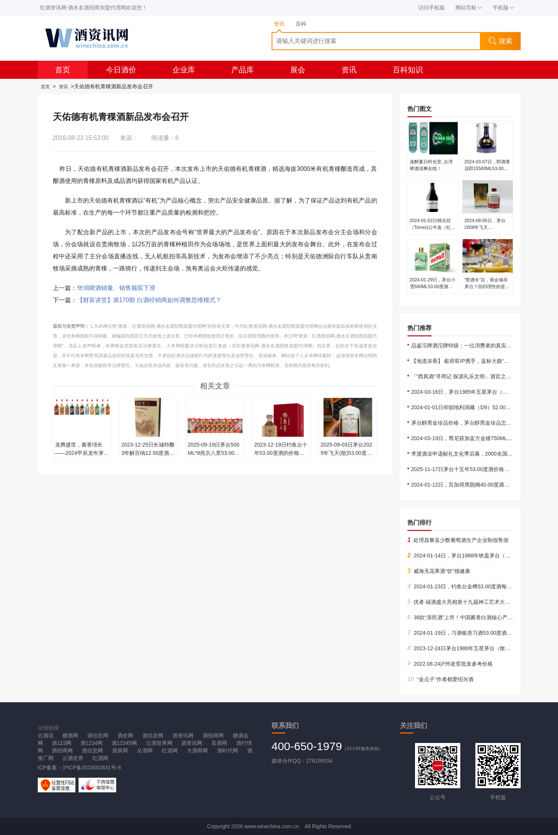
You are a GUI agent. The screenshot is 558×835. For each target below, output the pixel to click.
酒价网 (125, 735)
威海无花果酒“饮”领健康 (438, 571)
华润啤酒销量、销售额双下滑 (116, 288)
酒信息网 (97, 735)
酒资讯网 (183, 735)
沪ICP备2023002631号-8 (91, 767)
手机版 (503, 8)
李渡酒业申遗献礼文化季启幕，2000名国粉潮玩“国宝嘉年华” (482, 454)
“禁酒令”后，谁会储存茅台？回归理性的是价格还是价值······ (487, 286)
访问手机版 (431, 8)
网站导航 (468, 8)
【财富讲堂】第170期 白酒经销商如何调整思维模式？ (149, 300)
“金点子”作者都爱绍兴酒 (440, 679)
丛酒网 (145, 751)
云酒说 (46, 735)
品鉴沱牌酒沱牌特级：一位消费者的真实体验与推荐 (472, 345)
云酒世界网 (159, 743)
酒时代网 (227, 751)
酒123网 (61, 743)
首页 (62, 70)
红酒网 (170, 751)
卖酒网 (219, 743)
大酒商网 (197, 751)
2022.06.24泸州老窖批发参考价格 (450, 664)
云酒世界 (72, 758)
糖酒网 (70, 735)
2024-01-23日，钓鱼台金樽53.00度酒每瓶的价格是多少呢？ (481, 586)
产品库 (242, 70)
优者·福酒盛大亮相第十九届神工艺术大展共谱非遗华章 (474, 602)
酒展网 (120, 751)
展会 (297, 70)
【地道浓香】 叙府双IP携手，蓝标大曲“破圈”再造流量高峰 (479, 361)
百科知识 (408, 70)
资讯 (349, 70)
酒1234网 (91, 743)
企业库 (183, 70)
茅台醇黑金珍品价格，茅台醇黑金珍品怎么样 (464, 423)
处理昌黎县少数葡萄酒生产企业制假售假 (458, 540)
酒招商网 (213, 735)
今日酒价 (121, 70)
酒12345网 (124, 743)
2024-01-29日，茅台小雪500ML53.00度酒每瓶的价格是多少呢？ (432, 286)
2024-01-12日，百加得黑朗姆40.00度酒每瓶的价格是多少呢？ (484, 485)
